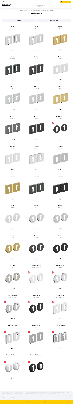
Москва (5, 1)
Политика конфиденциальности (8, 395)
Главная (22, 10)
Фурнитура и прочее (31, 10)
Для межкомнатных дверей (45, 10)
